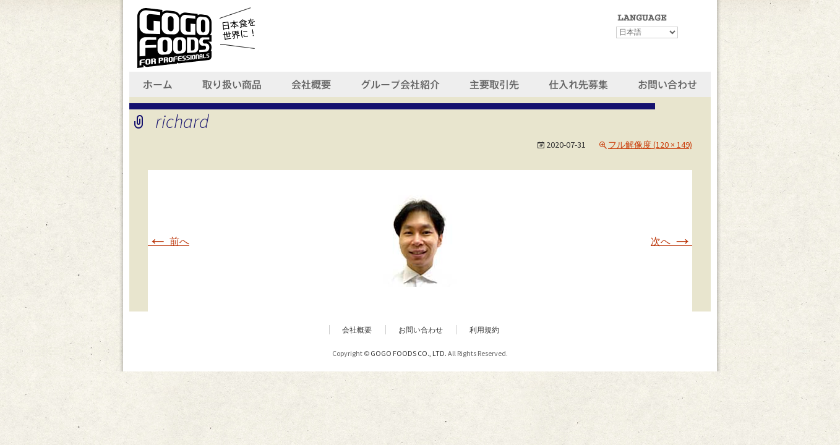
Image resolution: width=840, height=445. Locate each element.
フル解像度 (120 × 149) (650, 144)
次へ (671, 241)
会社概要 (357, 329)
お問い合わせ (420, 329)
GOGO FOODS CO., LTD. (409, 353)
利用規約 (484, 329)
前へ (168, 241)
